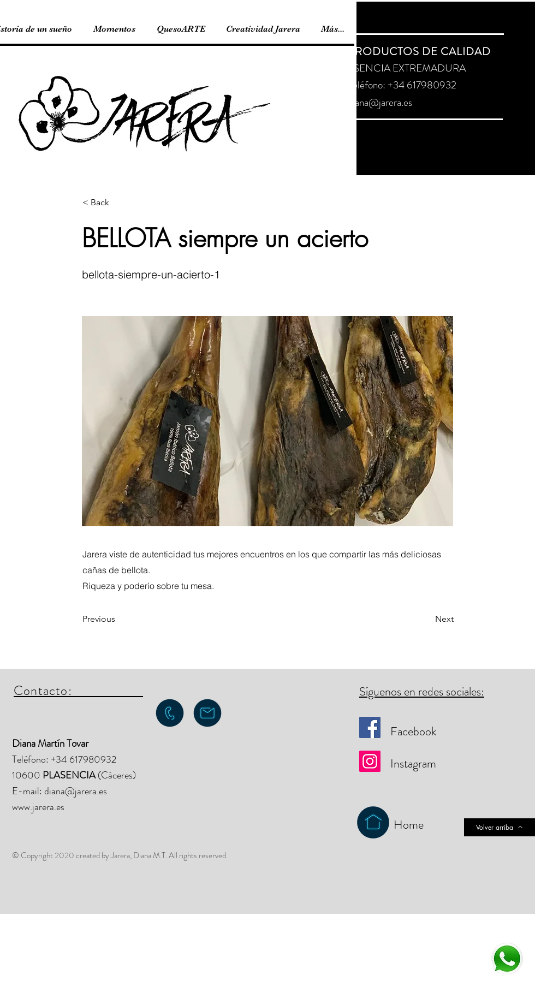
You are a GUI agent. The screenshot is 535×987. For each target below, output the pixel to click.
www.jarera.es (38, 807)
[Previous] (118, 619)
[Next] (426, 619)
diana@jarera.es (380, 102)
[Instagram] (370, 761)
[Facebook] (370, 727)
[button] (118, 202)
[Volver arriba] (499, 827)
